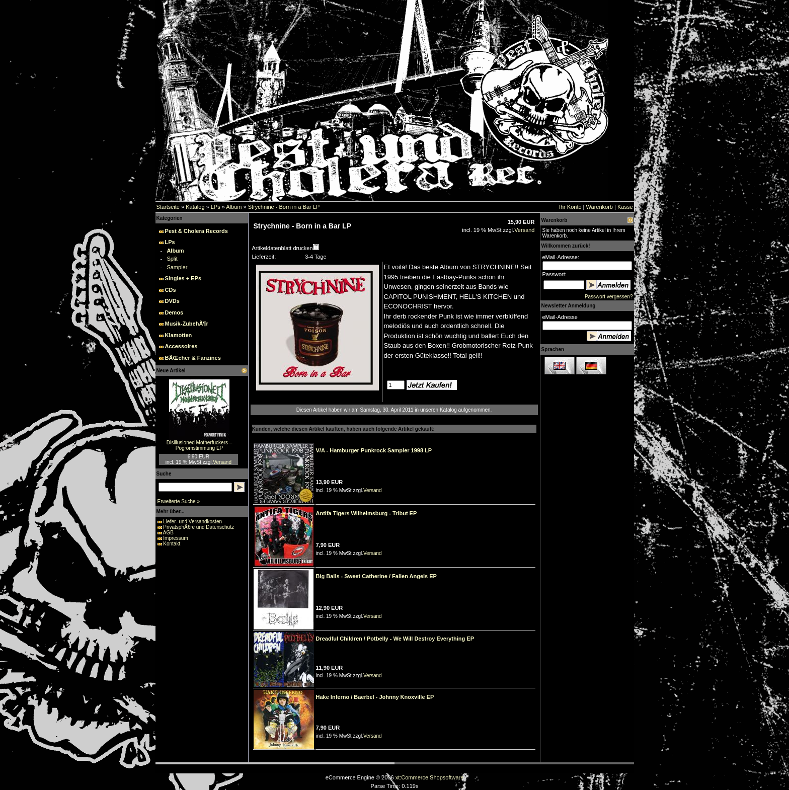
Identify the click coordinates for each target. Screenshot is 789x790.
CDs (170, 290)
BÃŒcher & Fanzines (193, 358)
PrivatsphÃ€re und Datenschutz (198, 527)
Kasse (625, 207)
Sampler (177, 267)
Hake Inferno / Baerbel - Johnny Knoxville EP (375, 697)
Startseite (168, 207)
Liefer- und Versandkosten (192, 521)
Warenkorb (599, 207)
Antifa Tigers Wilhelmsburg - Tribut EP (366, 513)
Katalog (195, 207)
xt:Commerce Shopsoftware (430, 777)
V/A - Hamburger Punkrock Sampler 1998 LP (374, 450)
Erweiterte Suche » (178, 501)
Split (172, 259)
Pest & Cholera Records (196, 231)
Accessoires (181, 346)
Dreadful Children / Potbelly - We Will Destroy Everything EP (395, 639)
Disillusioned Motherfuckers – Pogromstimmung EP (199, 445)
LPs (215, 207)
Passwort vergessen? (609, 296)
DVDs (172, 301)
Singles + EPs (183, 278)
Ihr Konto (570, 207)
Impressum (175, 538)
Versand (222, 462)
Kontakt (171, 543)
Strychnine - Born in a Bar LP (284, 207)
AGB (168, 532)
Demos (174, 312)
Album (234, 207)
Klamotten (178, 335)
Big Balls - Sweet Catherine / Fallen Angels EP (376, 576)
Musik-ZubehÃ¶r (186, 324)
